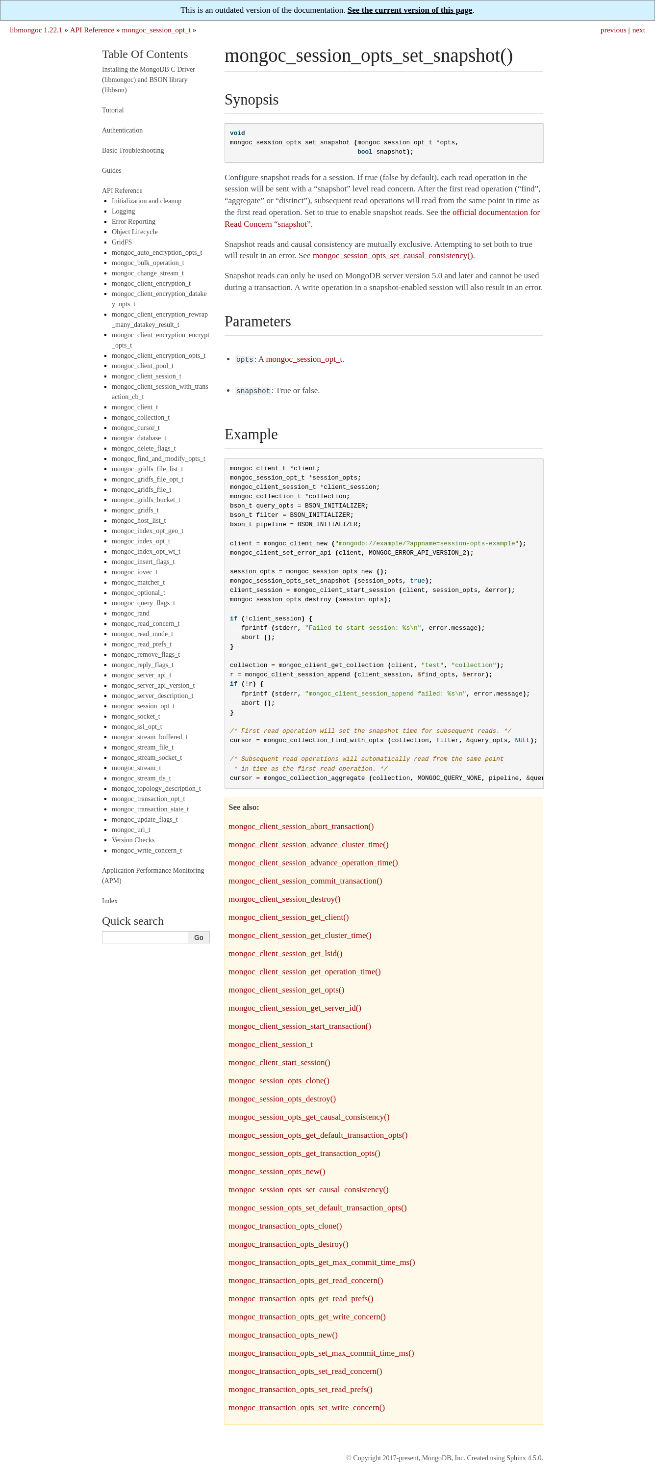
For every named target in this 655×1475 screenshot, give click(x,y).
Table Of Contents (145, 54)
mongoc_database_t (139, 438)
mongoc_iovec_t (134, 572)
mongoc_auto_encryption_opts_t (157, 252)
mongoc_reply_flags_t (143, 665)
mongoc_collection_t (141, 417)
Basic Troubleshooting (133, 150)
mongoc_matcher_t (138, 582)
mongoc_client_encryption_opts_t (158, 355)
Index (110, 901)
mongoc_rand (131, 613)
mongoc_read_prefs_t (142, 644)
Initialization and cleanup (146, 201)
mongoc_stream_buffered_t (149, 737)
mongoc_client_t (135, 407)
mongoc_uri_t (131, 829)
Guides (112, 170)
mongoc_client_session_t (146, 376)
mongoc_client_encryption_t (151, 283)
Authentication (122, 130)
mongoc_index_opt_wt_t (146, 551)
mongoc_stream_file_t (143, 747)
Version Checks (133, 840)
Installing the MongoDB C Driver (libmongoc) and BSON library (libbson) (148, 80)
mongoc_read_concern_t (145, 623)
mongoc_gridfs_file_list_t (147, 469)
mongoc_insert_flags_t (143, 561)
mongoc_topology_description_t (156, 788)
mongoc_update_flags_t (145, 819)
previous (614, 30)
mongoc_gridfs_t (135, 510)
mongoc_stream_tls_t (141, 778)
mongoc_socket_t (136, 716)
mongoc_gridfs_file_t (141, 489)
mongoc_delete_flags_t (144, 448)
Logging (123, 211)
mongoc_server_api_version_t (153, 685)
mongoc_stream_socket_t (147, 757)
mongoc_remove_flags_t (146, 654)
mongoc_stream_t (136, 768)
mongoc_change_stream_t (148, 273)
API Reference (92, 30)
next (638, 30)
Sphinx (516, 1456)
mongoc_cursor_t (136, 427)
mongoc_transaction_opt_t (148, 799)
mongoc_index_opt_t (141, 541)
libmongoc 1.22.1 (36, 30)
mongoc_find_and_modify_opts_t (158, 458)
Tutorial (113, 110)
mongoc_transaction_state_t (150, 809)
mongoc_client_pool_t (143, 366)
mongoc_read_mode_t (142, 634)
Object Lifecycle (135, 232)
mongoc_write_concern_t (147, 850)
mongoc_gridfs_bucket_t (146, 500)
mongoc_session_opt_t (156, 30)
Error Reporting (133, 221)
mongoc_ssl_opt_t (137, 726)
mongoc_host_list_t (139, 520)
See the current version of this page (410, 10)
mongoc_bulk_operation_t (148, 263)
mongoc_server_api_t (141, 675)
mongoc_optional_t (138, 592)
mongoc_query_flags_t (143, 603)
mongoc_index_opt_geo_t (147, 531)
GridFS (122, 242)
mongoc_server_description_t (152, 695)
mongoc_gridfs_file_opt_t (147, 479)
